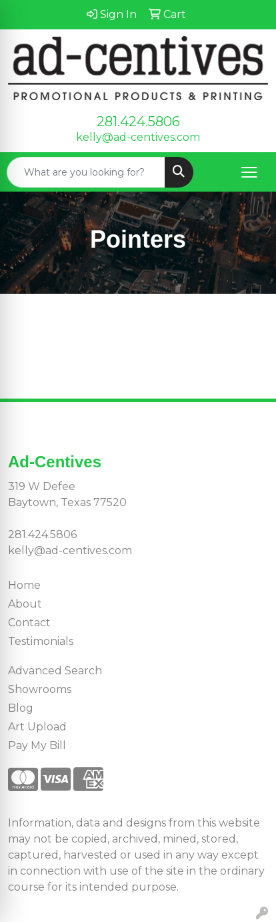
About (25, 604)
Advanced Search (55, 670)
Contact (29, 622)
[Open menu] (249, 172)
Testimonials (40, 641)
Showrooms (39, 689)
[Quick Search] (86, 172)
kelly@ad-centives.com (138, 137)
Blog (20, 708)
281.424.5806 (138, 121)
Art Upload (37, 726)
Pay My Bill (37, 745)
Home (24, 585)
